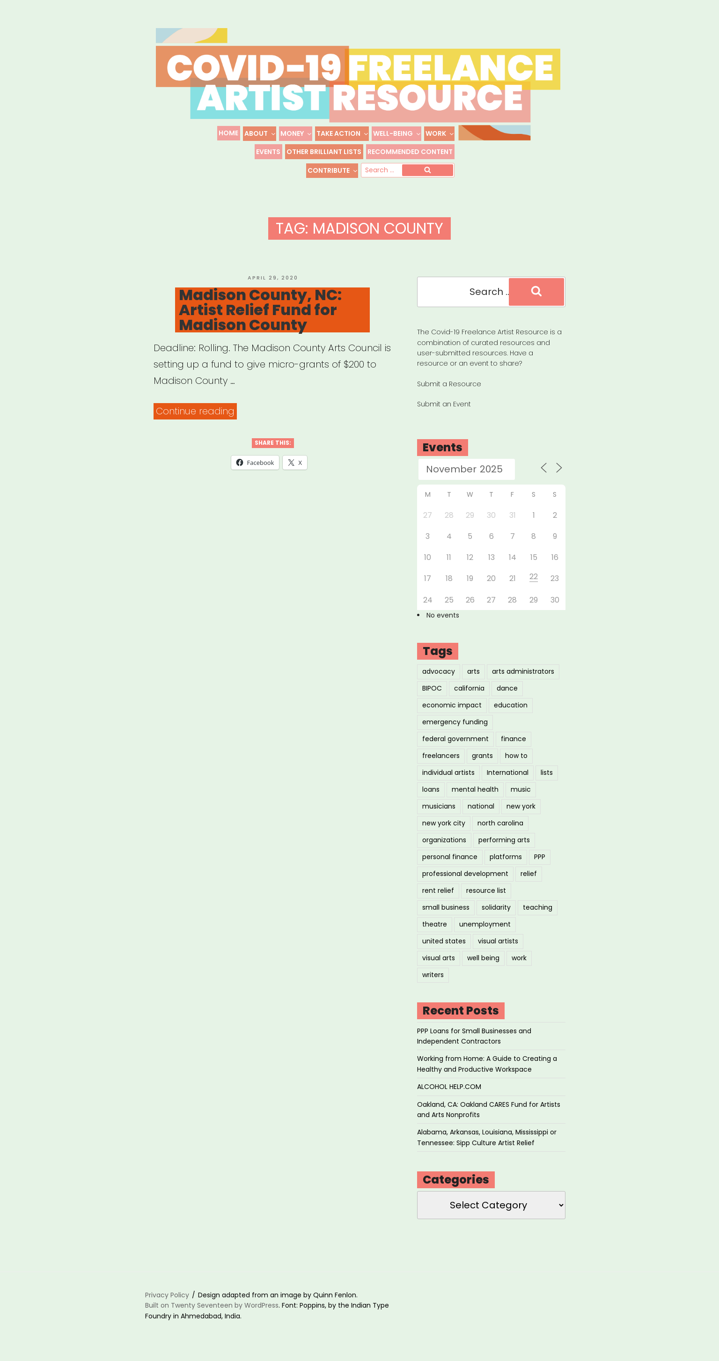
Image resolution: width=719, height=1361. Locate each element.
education (511, 705)
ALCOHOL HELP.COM (449, 1086)
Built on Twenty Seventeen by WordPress (212, 1305)
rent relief (438, 890)
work (519, 958)
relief (529, 873)
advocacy (438, 671)
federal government (455, 738)
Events (268, 151)
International (507, 772)
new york (521, 806)
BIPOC (432, 688)
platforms (506, 856)
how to (516, 755)
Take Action (342, 133)
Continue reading (196, 411)
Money (296, 133)
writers (433, 974)
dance (507, 688)
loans (431, 789)
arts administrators (523, 671)
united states (444, 941)
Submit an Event (444, 404)
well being (483, 958)
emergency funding (455, 722)
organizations (444, 840)
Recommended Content (410, 151)
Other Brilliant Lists (323, 151)
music (521, 789)
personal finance (449, 856)
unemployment (485, 924)
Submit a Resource (449, 384)
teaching (537, 907)
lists (547, 772)
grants (482, 755)
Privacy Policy (167, 1295)
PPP (539, 856)
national (481, 806)
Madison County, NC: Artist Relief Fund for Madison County (260, 309)
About (260, 133)
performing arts (504, 840)
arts (473, 671)
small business (446, 907)
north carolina (500, 823)
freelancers (441, 755)
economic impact (452, 705)
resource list (486, 890)
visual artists (498, 941)
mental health (475, 789)
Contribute (333, 170)
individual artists (448, 772)
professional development (465, 873)
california (469, 688)
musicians (438, 806)
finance (513, 738)
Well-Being (397, 133)
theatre (434, 924)
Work (440, 133)
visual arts (438, 958)
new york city (443, 823)
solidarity (496, 907)
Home (228, 133)
